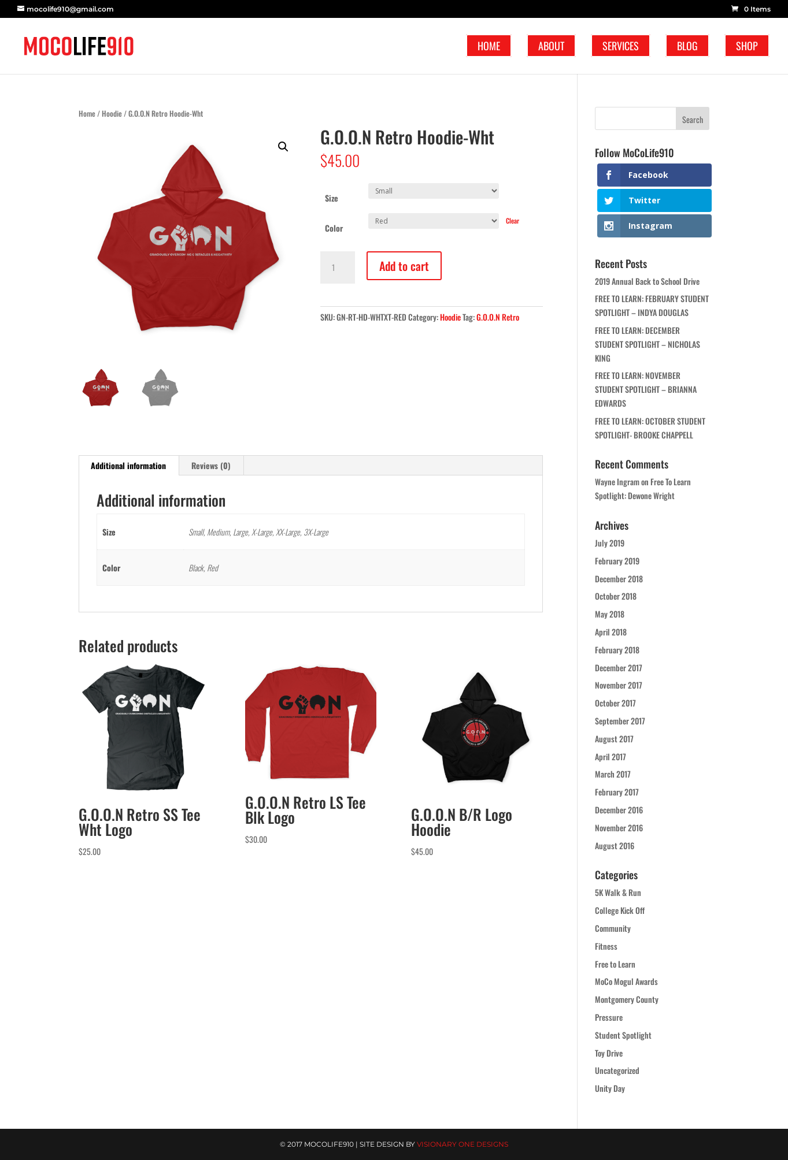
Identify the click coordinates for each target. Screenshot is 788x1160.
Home (87, 113)
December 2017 (618, 667)
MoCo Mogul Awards (626, 981)
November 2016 (619, 827)
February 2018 (617, 650)
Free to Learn (615, 964)
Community (613, 928)
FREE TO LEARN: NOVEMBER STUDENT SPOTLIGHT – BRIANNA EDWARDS (646, 389)
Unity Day (610, 1088)
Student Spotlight (623, 1035)
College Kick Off (620, 910)
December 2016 (619, 810)
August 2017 (614, 739)
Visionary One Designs (462, 1144)
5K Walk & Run (618, 892)
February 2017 (617, 792)
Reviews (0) (211, 465)
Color (334, 228)
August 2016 (614, 845)
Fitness (606, 946)
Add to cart (404, 265)
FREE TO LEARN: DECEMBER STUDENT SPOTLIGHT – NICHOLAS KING (647, 344)
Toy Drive (609, 1053)
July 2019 (609, 543)
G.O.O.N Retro (497, 317)
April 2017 (610, 756)
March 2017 (613, 774)
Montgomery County (626, 999)
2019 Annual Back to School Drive (647, 281)
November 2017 (618, 685)
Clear (512, 220)
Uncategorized (617, 1070)
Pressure (609, 1017)
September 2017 (620, 721)
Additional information (128, 465)
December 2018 (619, 578)
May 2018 (609, 614)
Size (331, 198)
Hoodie (112, 113)
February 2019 (617, 561)
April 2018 (611, 632)
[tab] (128, 465)
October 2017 (615, 703)
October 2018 (616, 596)
